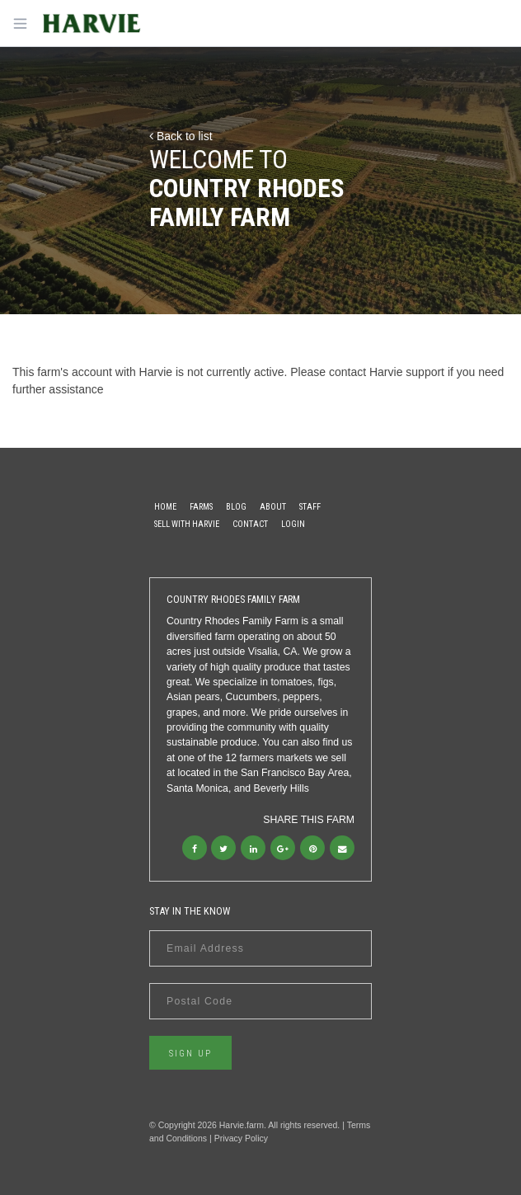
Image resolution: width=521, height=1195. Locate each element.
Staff (310, 506)
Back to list (181, 136)
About (273, 506)
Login (293, 524)
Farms (201, 506)
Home (165, 506)
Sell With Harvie (186, 524)
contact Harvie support (386, 372)
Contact (250, 524)
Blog (236, 506)
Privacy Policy (241, 1138)
